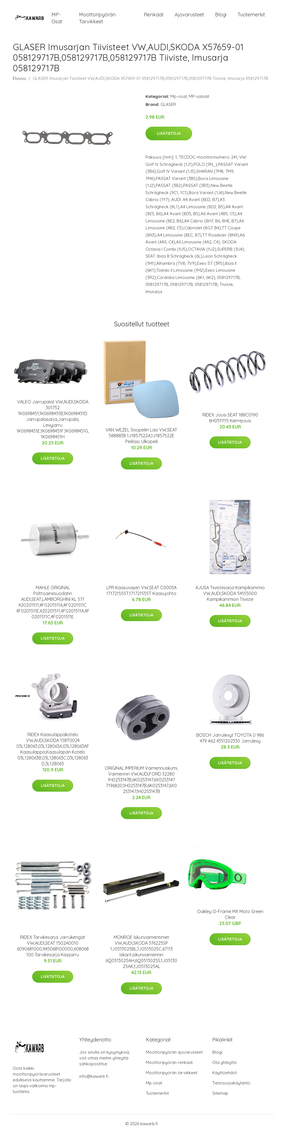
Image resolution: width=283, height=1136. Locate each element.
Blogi (220, 16)
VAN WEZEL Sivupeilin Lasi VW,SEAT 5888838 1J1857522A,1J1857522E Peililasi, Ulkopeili (141, 438)
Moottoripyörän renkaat (169, 1065)
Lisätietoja (169, 136)
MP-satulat (199, 99)
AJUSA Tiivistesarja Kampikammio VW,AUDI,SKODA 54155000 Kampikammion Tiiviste (230, 596)
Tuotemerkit (251, 16)
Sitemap (220, 1096)
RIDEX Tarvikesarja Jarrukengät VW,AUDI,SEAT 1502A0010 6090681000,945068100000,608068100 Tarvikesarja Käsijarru (53, 948)
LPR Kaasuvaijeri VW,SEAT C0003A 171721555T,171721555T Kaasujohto (141, 593)
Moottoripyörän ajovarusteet (174, 1055)
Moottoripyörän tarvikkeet (97, 19)
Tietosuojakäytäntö (231, 1085)
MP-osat (57, 19)
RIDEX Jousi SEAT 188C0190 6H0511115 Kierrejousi (230, 420)
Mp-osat (178, 99)
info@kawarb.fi (93, 1079)
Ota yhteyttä (224, 1065)
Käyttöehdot (224, 1075)
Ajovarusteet (189, 16)
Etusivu (19, 81)
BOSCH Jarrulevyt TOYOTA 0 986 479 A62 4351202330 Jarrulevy (230, 741)
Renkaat (154, 16)
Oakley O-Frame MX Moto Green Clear (230, 917)
